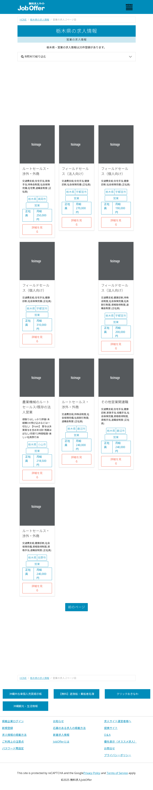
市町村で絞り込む (33, 56)
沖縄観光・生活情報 (25, 706)
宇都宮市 (81, 192)
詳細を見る (37, 229)
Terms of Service (117, 773)
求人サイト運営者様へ (117, 721)
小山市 (42, 444)
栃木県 (32, 199)
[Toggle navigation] (129, 7)
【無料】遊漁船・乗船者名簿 (76, 694)
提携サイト (111, 728)
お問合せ (109, 748)
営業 (37, 205)
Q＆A (107, 735)
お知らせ (58, 721)
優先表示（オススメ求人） (120, 741)
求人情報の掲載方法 (14, 735)
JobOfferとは (61, 741)
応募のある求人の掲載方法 (69, 728)
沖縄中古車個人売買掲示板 (25, 694)
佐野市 (42, 557)
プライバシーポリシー (117, 755)
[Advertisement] (76, 93)
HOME (23, 19)
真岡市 (42, 199)
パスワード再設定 (13, 748)
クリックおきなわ (127, 694)
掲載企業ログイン (13, 721)
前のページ (76, 607)
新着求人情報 (61, 735)
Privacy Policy (91, 773)
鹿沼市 (81, 429)
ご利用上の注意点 (13, 741)
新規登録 (7, 728)
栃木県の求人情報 (39, 19)
